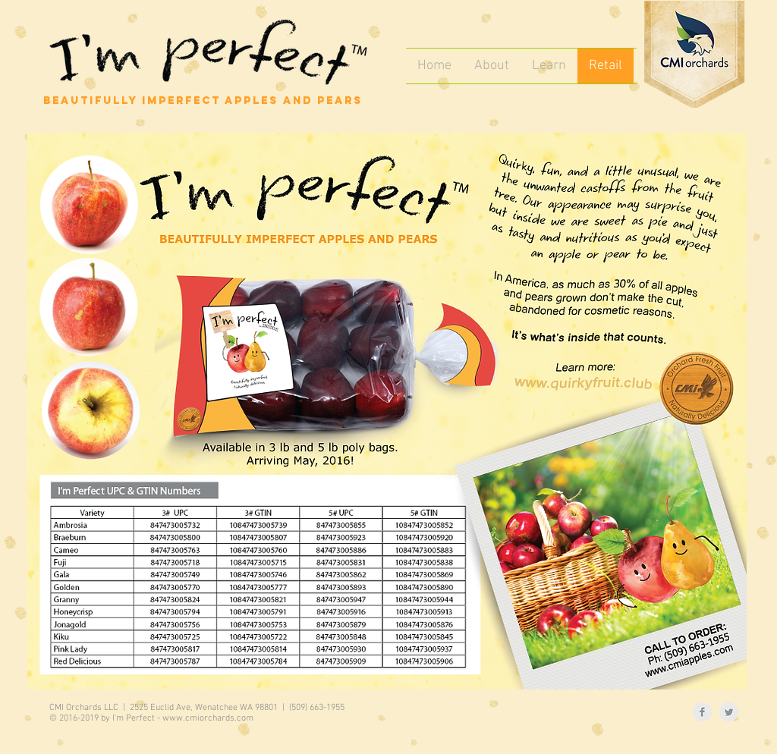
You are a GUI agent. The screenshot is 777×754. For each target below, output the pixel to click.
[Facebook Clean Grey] (702, 711)
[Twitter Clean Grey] (728, 711)
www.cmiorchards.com (207, 718)
